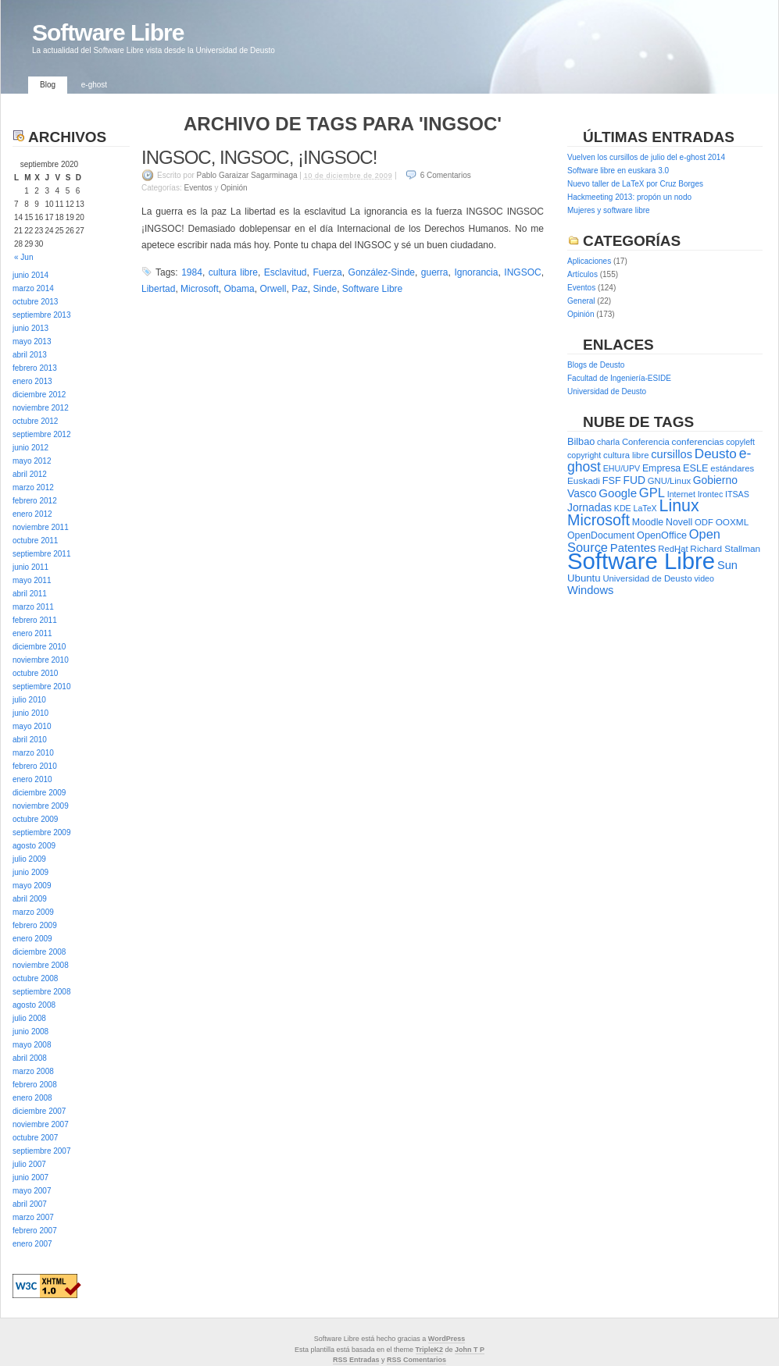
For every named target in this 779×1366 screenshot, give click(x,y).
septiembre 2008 (42, 991)
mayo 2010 (32, 726)
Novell (679, 522)
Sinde (325, 288)
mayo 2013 (32, 341)
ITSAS (737, 494)
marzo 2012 (33, 487)
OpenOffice (662, 535)
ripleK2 (432, 1350)
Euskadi (583, 480)
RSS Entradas (356, 1360)
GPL (652, 493)
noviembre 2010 (41, 660)
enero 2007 (32, 1244)
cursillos (671, 454)
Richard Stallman (725, 548)
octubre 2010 (35, 673)
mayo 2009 (32, 885)
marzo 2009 (33, 912)
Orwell (272, 288)
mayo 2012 (32, 461)
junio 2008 (30, 1031)
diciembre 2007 (39, 1111)
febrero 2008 (35, 1084)
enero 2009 (32, 938)
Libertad (158, 288)
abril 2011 (30, 593)
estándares (732, 468)
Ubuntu (584, 578)
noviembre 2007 (41, 1124)
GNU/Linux (669, 481)
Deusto (716, 453)
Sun (727, 565)
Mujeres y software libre (608, 210)
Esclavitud (285, 272)
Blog (47, 84)
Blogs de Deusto (595, 365)
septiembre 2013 (42, 315)
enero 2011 (32, 633)
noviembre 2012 (41, 408)
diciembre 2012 (39, 394)
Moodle (647, 522)
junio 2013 (30, 328)
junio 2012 (30, 447)
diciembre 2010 (39, 646)
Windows (590, 590)
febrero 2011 (35, 620)
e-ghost (94, 84)
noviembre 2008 (41, 965)
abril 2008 (30, 1058)
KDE (622, 508)
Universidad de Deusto (606, 391)
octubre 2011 (35, 540)
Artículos (582, 274)
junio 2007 (30, 1177)
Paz (299, 288)
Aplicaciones (589, 261)
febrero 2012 (35, 500)
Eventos (198, 187)
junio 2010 (30, 713)
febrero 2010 (35, 766)
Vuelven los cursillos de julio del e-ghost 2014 (646, 157)
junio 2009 (30, 872)
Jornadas (589, 507)
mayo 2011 (32, 580)
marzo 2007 (33, 1217)
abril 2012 (30, 474)
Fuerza (327, 272)
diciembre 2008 (39, 952)
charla (608, 441)
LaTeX (645, 508)
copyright (584, 455)
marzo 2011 (33, 607)
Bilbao (581, 441)
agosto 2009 (34, 845)
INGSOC (522, 272)
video (704, 578)
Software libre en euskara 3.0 (618, 170)
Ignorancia (476, 272)
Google (618, 493)
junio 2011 (30, 567)
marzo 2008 (33, 1071)
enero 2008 (32, 1098)
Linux (679, 505)
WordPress (446, 1339)
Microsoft (199, 288)
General (581, 301)
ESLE (695, 468)
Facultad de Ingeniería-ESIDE (619, 378)
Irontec (711, 494)
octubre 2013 (35, 301)
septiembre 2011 (42, 554)
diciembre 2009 (39, 792)
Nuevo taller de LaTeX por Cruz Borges (635, 184)
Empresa (661, 468)
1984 (191, 272)
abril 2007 (30, 1204)
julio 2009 (29, 859)
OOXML (732, 522)
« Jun (23, 257)
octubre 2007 (35, 1137)
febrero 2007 (35, 1230)
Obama (238, 288)
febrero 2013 (35, 368)
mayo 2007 (32, 1190)
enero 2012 (32, 514)
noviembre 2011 (41, 527)
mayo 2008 (32, 1045)
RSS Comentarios (416, 1360)
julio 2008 (29, 1018)
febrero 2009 (35, 925)
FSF (611, 480)
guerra (434, 272)
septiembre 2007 (42, 1151)
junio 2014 (30, 275)
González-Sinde (381, 272)
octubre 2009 (35, 819)
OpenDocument (600, 535)
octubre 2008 (35, 978)
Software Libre (108, 32)
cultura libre (233, 272)
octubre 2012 (35, 421)
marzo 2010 (33, 753)
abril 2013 (30, 354)
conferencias (698, 441)
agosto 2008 (34, 1005)
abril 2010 (30, 739)
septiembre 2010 (42, 686)
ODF (704, 522)
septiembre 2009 (42, 832)
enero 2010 (32, 779)
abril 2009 (30, 899)
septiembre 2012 (42, 434)
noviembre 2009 (41, 806)
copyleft (740, 441)
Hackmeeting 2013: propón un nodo (629, 197)
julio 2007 (29, 1164)
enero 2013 (32, 381)
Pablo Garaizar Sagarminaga (247, 175)
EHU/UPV (621, 468)
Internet (681, 494)
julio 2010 (29, 699)
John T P (469, 1350)
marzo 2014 (33, 288)
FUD (634, 480)
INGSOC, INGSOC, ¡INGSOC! (259, 157)
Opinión (233, 187)
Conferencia (646, 441)
